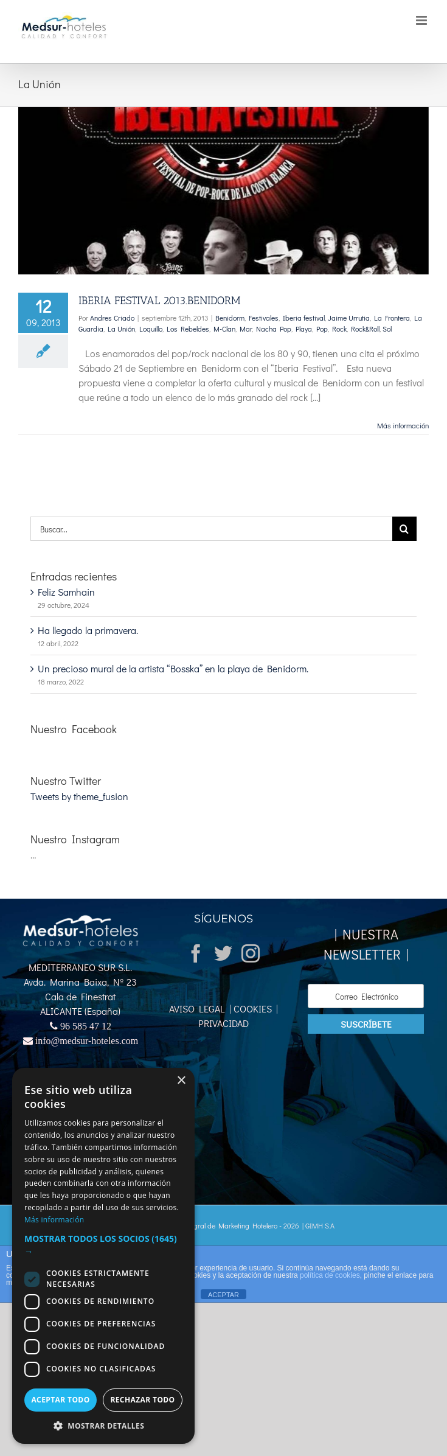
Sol (387, 328)
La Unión (121, 328)
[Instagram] (250, 953)
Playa (304, 328)
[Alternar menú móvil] (422, 20)
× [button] (180, 1080)
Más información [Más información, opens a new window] (54, 1219)
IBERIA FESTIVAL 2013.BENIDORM (159, 300)
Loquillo (150, 328)
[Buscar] (404, 529)
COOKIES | (254, 1008)
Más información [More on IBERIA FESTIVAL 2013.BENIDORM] (403, 425)
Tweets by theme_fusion (79, 796)
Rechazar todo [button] (142, 1400)
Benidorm (229, 317)
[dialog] (103, 1256)
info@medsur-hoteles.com (86, 1040)
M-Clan (224, 328)
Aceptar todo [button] (60, 1400)
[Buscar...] (211, 529)
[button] (103, 1245)
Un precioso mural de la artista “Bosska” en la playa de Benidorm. (173, 668)
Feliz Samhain (66, 591)
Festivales (264, 317)
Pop (322, 328)
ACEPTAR (223, 1294)
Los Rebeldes (188, 328)
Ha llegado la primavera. (88, 630)
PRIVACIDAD (223, 1023)
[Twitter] (223, 953)
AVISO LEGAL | (200, 1008)
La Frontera (392, 317)
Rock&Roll (365, 328)
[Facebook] (196, 953)
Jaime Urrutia (349, 317)
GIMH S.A (319, 1225)
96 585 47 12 (85, 1026)
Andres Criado (112, 317)
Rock (339, 328)
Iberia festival (304, 317)
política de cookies (330, 1275)
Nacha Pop (273, 328)
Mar (246, 328)
